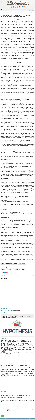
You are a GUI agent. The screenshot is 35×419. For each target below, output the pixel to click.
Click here (23, 263)
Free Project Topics (4, 351)
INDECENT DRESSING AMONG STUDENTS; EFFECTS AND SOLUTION (13, 340)
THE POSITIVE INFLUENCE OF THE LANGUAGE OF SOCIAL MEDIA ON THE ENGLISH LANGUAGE (17, 362)
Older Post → (32, 275)
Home (18, 275)
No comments (2, 17)
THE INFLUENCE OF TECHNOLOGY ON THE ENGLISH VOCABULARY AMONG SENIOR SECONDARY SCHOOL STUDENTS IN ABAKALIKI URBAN (15, 366)
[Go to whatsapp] (2, 416)
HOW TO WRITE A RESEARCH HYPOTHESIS (10, 315)
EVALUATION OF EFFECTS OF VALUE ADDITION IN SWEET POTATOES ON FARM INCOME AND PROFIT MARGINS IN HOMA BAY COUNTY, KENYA (16, 16)
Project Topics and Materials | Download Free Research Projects (20, 418)
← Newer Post (3, 275)
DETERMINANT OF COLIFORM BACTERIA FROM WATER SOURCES (11, 397)
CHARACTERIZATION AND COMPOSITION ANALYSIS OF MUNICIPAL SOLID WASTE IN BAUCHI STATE (17, 399)
